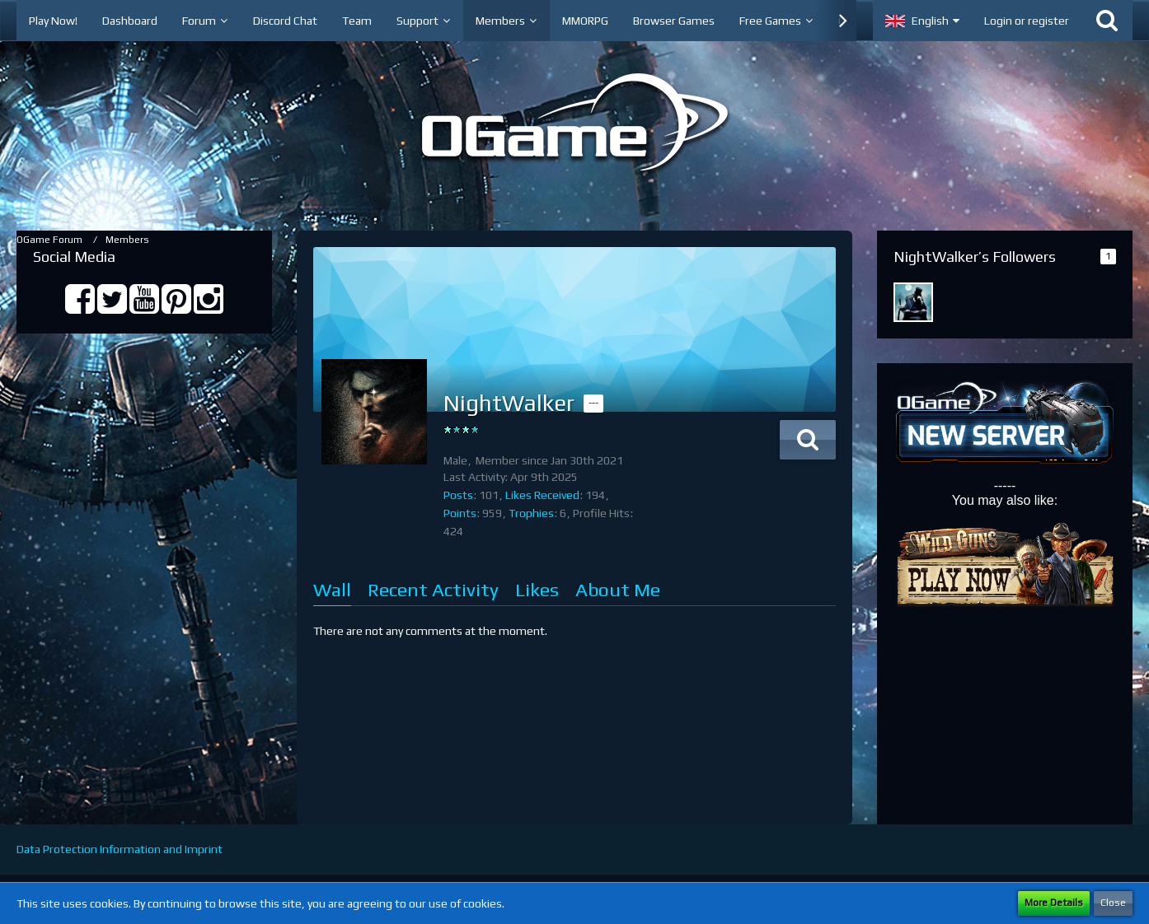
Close (1113, 902)
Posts (458, 495)
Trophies (531, 513)
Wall (332, 589)
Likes (537, 589)
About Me (617, 589)
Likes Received (542, 495)
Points (459, 513)
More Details (1054, 902)
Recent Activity (433, 589)
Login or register (1026, 20)
